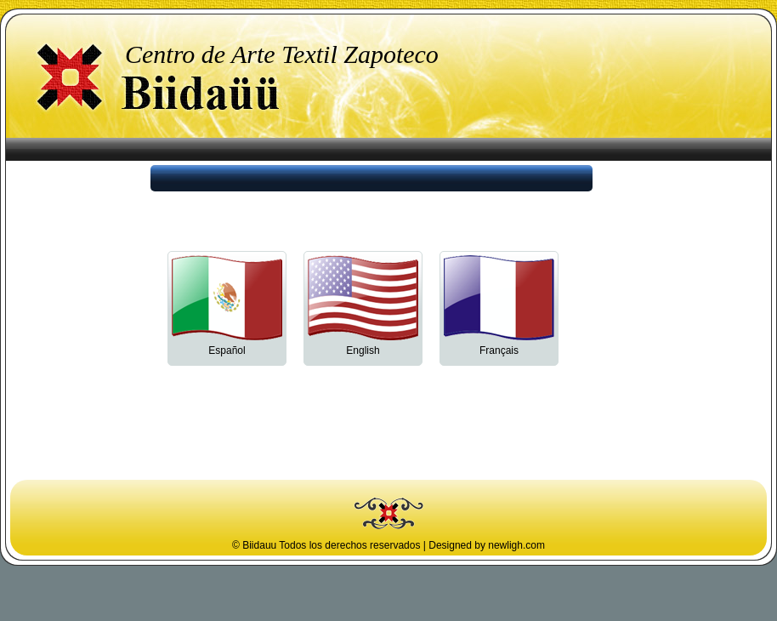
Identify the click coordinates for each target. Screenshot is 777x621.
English (363, 345)
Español (227, 345)
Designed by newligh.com (486, 545)
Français (499, 345)
